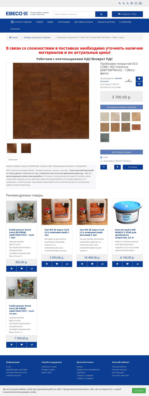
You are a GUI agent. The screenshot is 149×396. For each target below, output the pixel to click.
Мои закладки (118, 372)
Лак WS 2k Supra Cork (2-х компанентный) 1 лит (57, 232)
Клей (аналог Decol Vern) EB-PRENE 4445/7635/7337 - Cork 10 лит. (21, 309)
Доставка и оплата (83, 22)
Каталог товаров (21, 22)
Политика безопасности (16, 372)
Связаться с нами (48, 366)
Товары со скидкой (85, 375)
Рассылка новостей (120, 375)
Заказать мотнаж (106, 22)
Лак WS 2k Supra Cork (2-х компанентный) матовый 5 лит (92, 232)
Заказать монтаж (13, 375)
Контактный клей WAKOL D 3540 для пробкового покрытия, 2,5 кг (125, 233)
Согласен (138, 390)
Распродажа (64, 22)
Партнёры (81, 372)
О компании (125, 22)
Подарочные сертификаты (88, 369)
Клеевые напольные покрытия (37, 37)
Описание (12, 159)
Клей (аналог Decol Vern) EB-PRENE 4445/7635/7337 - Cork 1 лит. (21, 233)
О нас (8, 366)
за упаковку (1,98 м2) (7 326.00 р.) (115, 161)
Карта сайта (46, 372)
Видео (50, 22)
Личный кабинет (119, 366)
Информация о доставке (16, 369)
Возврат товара (48, 369)
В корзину (132, 167)
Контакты (15, 29)
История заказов (119, 369)
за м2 (104, 157)
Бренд (79, 366)
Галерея (39, 22)
